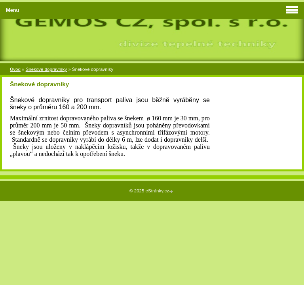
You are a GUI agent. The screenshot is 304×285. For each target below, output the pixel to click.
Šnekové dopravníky (46, 69)
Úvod (15, 69)
